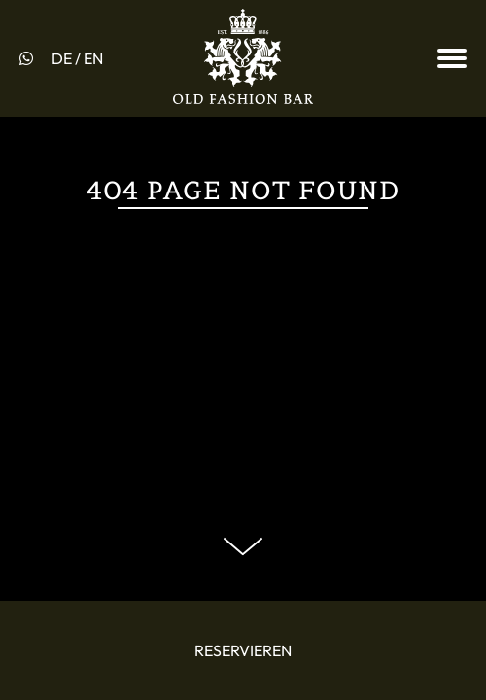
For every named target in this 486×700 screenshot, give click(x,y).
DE (62, 58)
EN (93, 58)
